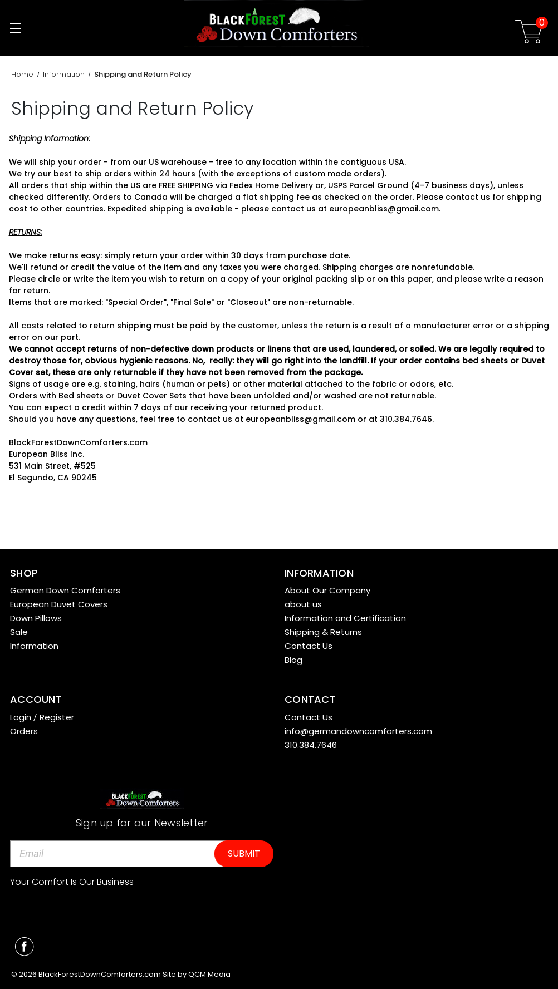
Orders (24, 731)
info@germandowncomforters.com (358, 731)
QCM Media (209, 974)
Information (34, 646)
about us (303, 604)
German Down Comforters (65, 590)
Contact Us (308, 646)
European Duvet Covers (58, 604)
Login (20, 717)
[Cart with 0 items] (529, 33)
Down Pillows (36, 618)
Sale (19, 632)
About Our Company (327, 590)
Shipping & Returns (323, 632)
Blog (293, 660)
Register (57, 717)
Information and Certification (345, 618)
